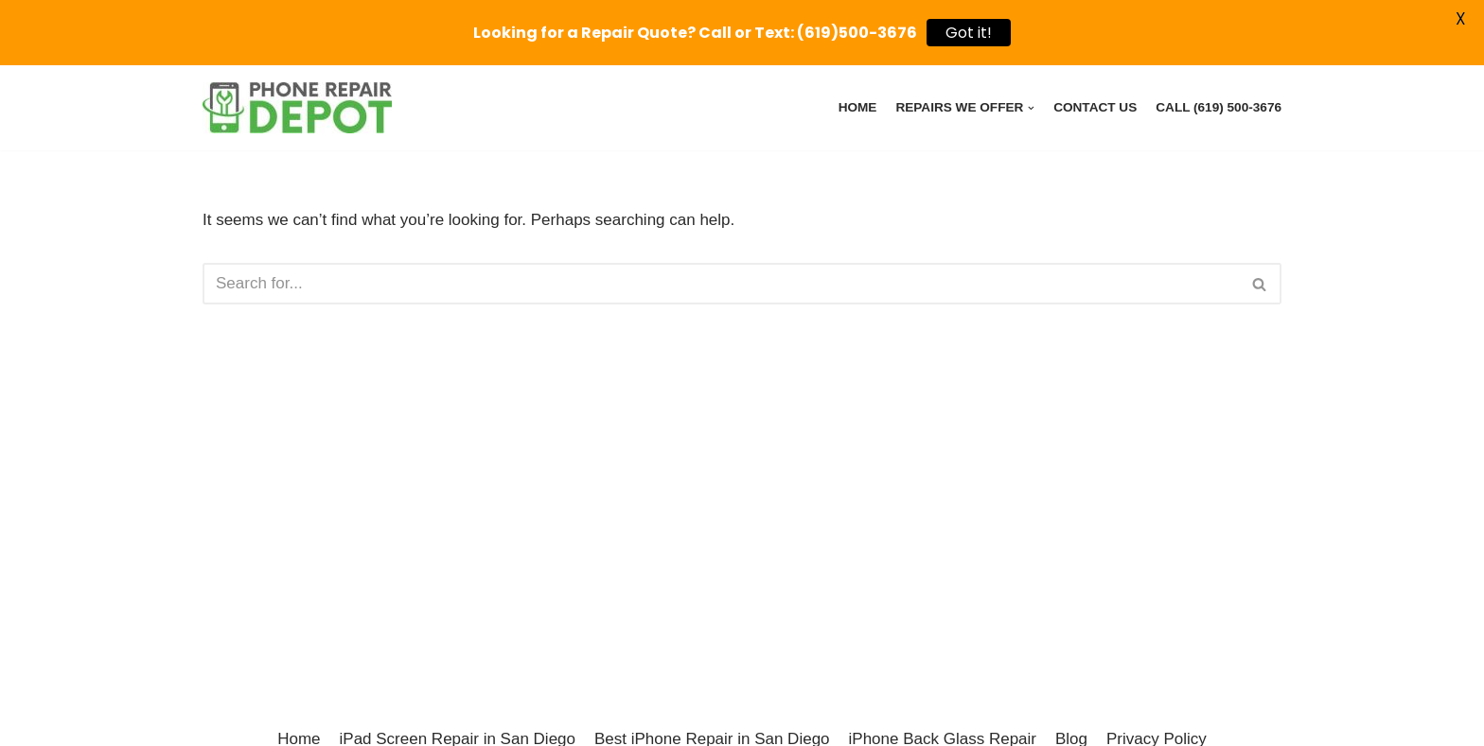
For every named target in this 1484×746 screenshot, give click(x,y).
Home (858, 107)
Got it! (968, 32)
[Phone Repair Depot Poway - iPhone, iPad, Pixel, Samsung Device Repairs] (297, 107)
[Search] (721, 283)
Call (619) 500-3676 (1218, 107)
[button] (1259, 284)
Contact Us (1095, 107)
